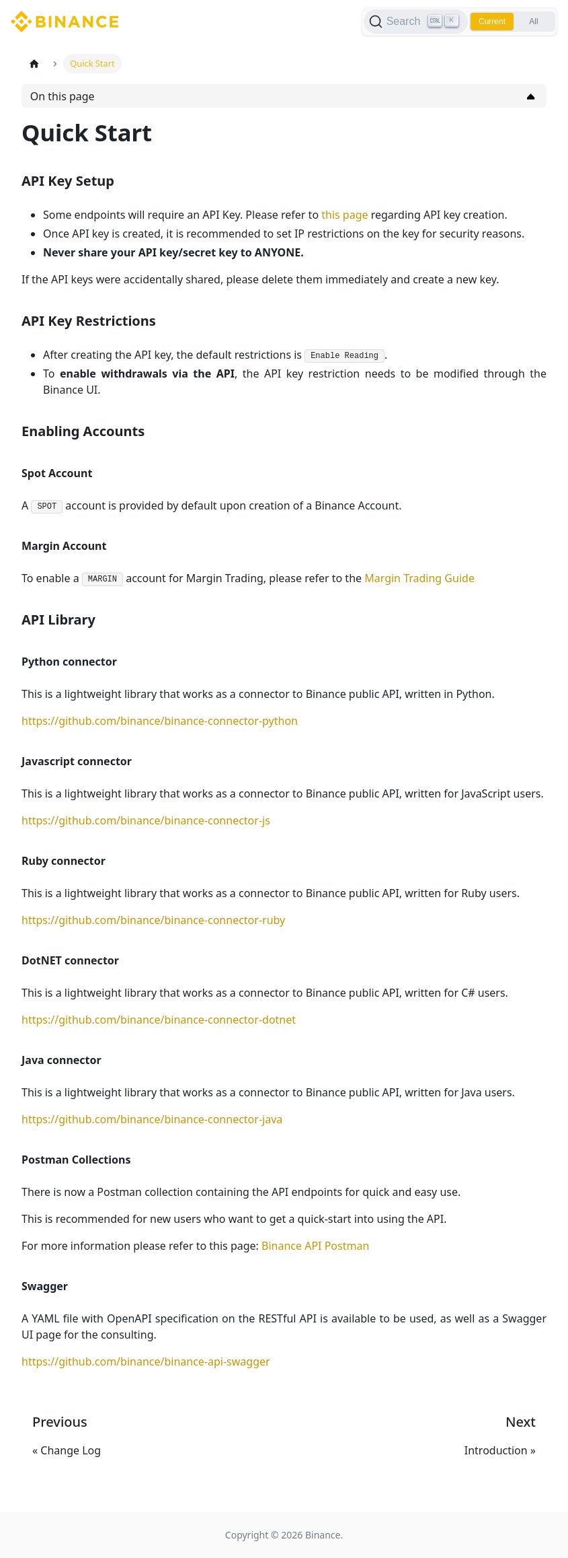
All (533, 21)
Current (492, 21)
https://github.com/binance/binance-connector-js (146, 820)
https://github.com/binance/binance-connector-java (152, 1119)
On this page (62, 96)
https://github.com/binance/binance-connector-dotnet (159, 1019)
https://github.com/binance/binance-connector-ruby (153, 920)
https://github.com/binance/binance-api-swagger (146, 1361)
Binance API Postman (315, 1245)
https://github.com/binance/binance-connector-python (160, 720)
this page (344, 214)
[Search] (416, 21)
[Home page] (34, 63)
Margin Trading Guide (419, 578)
